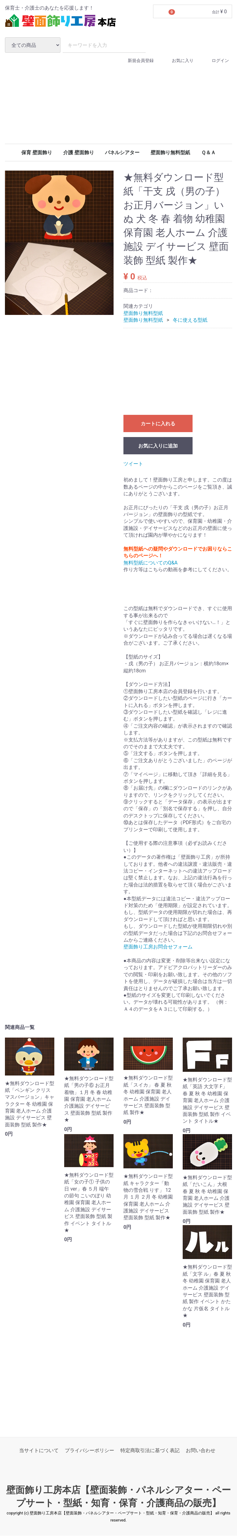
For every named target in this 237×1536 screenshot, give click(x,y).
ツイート (133, 464)
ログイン (215, 60)
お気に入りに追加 (158, 446)
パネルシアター (122, 152)
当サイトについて (39, 1451)
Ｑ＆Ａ (208, 152)
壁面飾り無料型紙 (170, 152)
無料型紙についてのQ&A (150, 563)
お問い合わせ (200, 1451)
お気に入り (177, 60)
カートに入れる (158, 424)
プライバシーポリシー (89, 1451)
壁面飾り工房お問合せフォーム (158, 947)
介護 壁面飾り (78, 152)
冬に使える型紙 (190, 320)
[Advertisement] (118, 113)
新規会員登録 (135, 60)
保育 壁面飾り (36, 152)
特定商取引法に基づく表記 (150, 1451)
